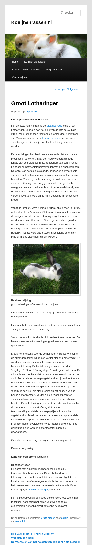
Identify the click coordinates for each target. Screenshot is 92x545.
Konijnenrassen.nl (31, 22)
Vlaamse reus (54, 125)
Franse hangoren (51, 138)
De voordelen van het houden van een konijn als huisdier (45, 542)
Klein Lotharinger (38, 489)
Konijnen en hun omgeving (26, 69)
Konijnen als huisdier (35, 61)
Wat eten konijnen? (22, 537)
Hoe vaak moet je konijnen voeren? (32, 533)
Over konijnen (19, 77)
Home (15, 61)
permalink (20, 521)
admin (65, 518)
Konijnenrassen (54, 69)
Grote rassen (48, 518)
